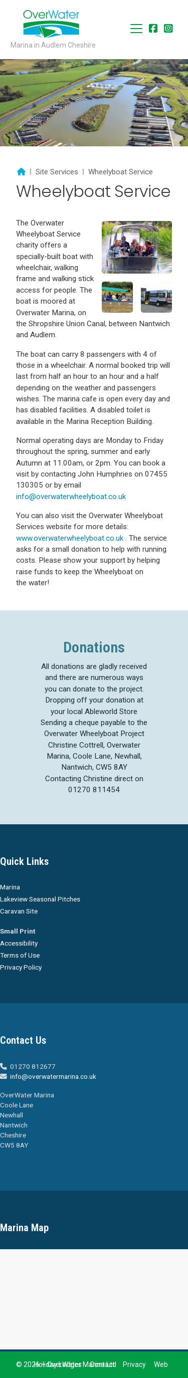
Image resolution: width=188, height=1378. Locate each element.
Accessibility (19, 943)
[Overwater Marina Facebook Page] (153, 29)
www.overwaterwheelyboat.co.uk (69, 538)
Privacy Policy (21, 967)
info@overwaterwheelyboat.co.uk (71, 496)
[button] (136, 29)
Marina (10, 887)
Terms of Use (20, 955)
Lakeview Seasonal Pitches (40, 899)
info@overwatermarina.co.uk (53, 1076)
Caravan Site (19, 911)
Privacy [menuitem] (134, 1364)
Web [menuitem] (161, 1364)
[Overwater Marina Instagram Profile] (168, 29)
